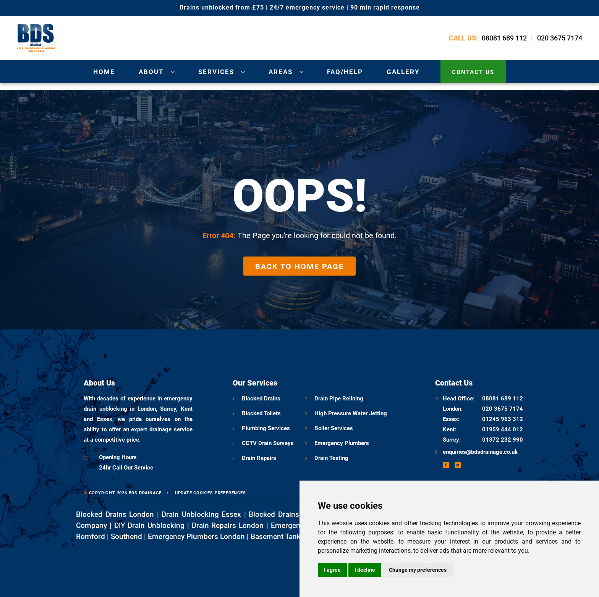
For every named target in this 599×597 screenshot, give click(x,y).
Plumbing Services (266, 428)
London (452, 408)
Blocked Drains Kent (283, 514)
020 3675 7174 (559, 38)
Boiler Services (333, 428)
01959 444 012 (502, 429)
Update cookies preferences (210, 493)
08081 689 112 (504, 38)
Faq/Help (345, 72)
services (216, 72)
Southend (126, 536)
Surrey (451, 439)
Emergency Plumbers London (196, 536)
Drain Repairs (259, 458)
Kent (449, 429)
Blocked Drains (261, 398)
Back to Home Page (299, 266)
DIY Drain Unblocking (149, 525)
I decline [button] (365, 570)
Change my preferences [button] (418, 570)
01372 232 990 (502, 439)
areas (281, 72)
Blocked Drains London (115, 514)
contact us (473, 72)
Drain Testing (331, 458)
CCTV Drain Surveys (268, 443)
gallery (403, 72)
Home (104, 72)
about (151, 72)
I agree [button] (332, 570)
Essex (450, 419)
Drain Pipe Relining (338, 398)
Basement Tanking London (294, 536)
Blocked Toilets (261, 413)
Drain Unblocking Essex (201, 514)
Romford (90, 536)
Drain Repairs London (228, 525)
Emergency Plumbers (341, 443)
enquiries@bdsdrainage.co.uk (480, 452)
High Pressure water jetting (350, 413)
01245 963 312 (502, 419)
